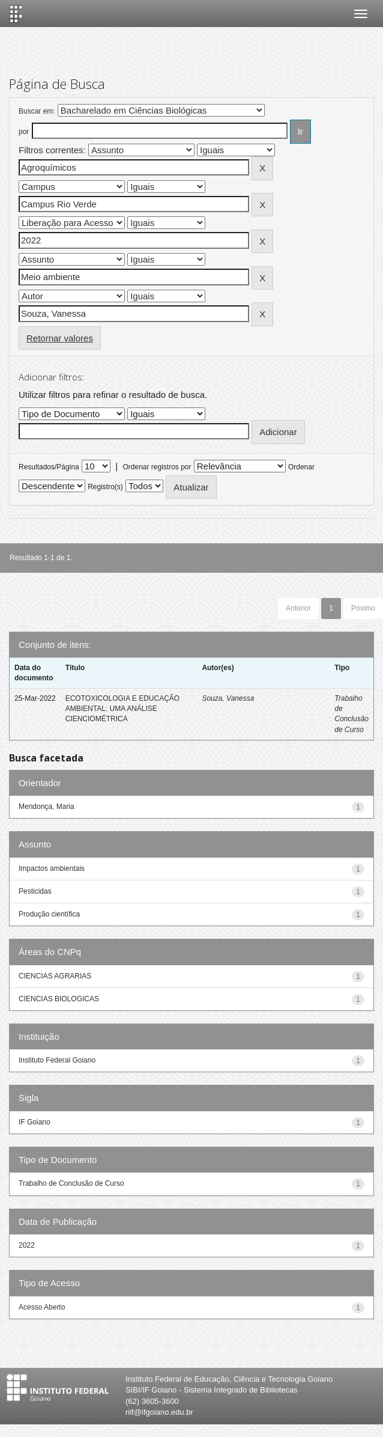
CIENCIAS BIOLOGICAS (59, 999)
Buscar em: (37, 111)
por (24, 131)
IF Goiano (34, 1122)
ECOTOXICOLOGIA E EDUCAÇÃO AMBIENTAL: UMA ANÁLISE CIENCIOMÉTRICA (122, 708)
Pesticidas (35, 891)
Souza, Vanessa (228, 698)
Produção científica (49, 914)
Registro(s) (105, 487)
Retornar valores (59, 338)
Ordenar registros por (156, 467)
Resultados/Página (49, 467)
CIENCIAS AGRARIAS (55, 976)
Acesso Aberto (42, 1307)
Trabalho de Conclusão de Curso (71, 1183)
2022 (27, 1245)
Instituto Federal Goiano (57, 1060)
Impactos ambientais (52, 868)
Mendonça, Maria (46, 806)
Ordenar (301, 467)
